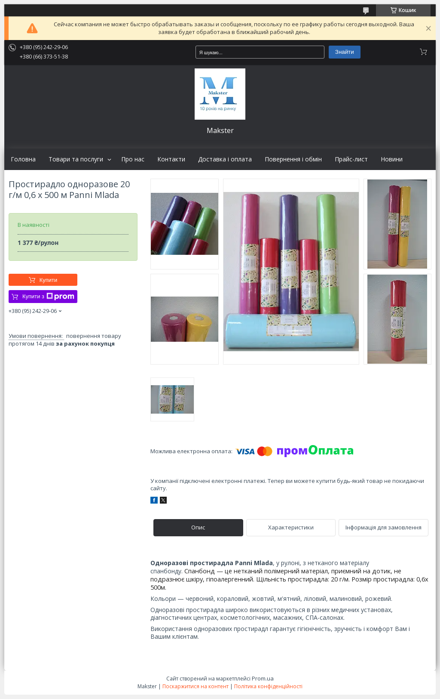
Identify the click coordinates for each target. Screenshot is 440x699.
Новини (392, 159)
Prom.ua (263, 678)
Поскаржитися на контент (195, 686)
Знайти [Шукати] (344, 52)
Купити (49, 280)
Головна (23, 159)
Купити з (48, 296)
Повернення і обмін (293, 159)
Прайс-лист (351, 159)
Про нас (132, 159)
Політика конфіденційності (268, 686)
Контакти (171, 159)
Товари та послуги (76, 159)
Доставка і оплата (225, 159)
